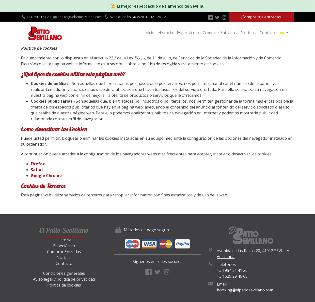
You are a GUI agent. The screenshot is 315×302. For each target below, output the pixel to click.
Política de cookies (64, 285)
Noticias (248, 32)
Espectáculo (188, 32)
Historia (165, 32)
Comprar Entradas (220, 32)
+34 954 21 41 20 (38, 16)
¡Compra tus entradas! (261, 17)
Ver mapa (226, 256)
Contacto (268, 32)
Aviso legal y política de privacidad (64, 279)
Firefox (38, 163)
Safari (37, 169)
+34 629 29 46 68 (232, 276)
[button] (284, 33)
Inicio (149, 32)
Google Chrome (46, 175)
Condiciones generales (64, 273)
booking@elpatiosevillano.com (245, 290)
